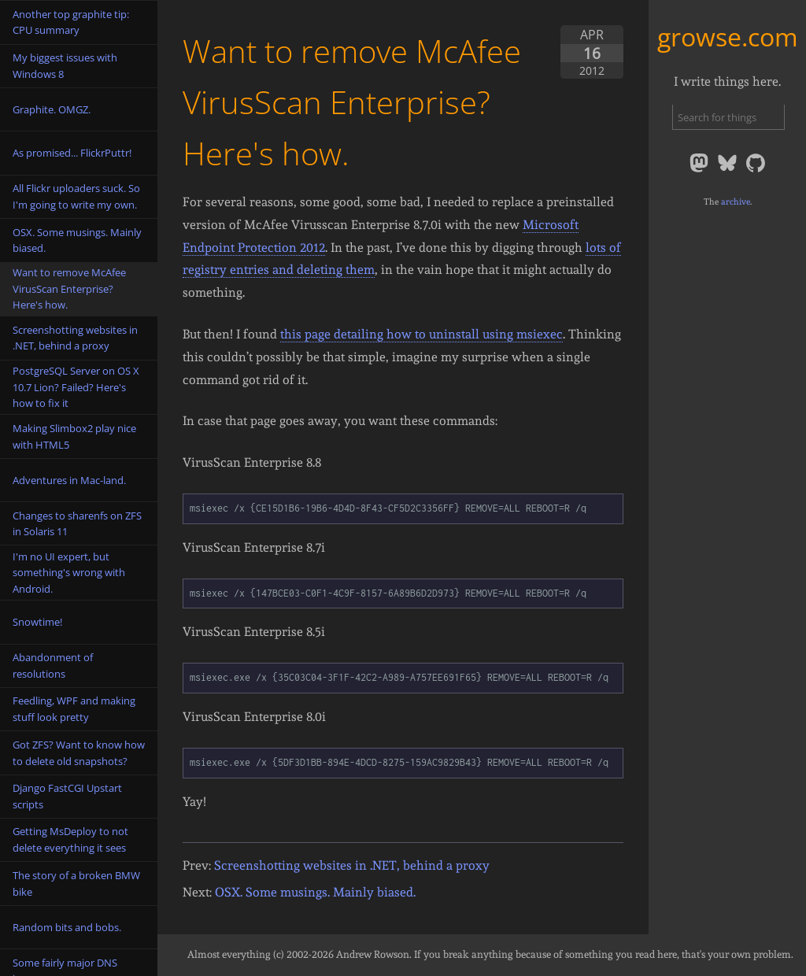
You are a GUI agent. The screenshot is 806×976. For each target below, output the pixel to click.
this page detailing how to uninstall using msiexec (421, 334)
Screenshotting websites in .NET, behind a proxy (352, 865)
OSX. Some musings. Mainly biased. (315, 892)
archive (735, 201)
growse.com (727, 37)
